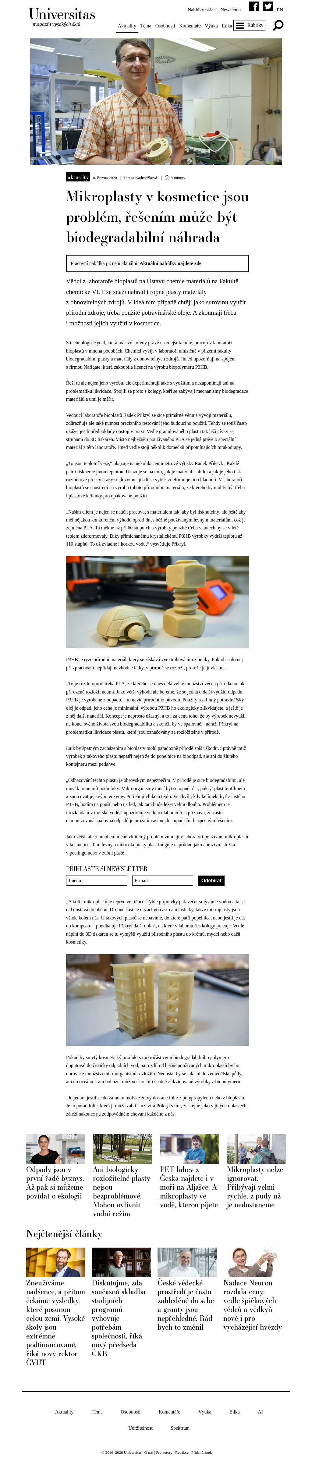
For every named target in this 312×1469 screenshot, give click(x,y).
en (278, 9)
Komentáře (192, 25)
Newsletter (228, 9)
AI (260, 1408)
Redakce (182, 1449)
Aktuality (129, 25)
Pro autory (164, 1449)
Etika (229, 25)
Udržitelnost (141, 1424)
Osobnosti (167, 25)
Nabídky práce (198, 9)
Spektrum (180, 1424)
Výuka (213, 25)
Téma (147, 25)
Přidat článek (201, 1449)
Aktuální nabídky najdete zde (172, 260)
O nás (149, 1449)
